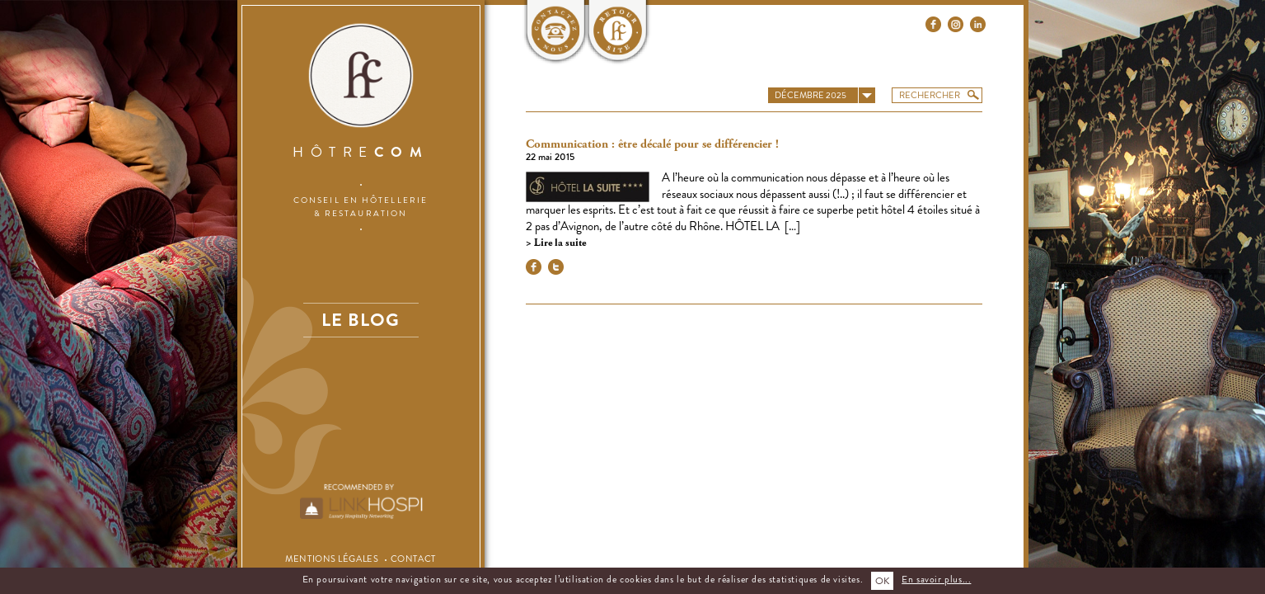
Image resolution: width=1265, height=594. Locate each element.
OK (882, 580)
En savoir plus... (936, 579)
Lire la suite (559, 243)
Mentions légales (331, 558)
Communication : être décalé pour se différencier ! (652, 144)
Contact (413, 558)
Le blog (360, 320)
